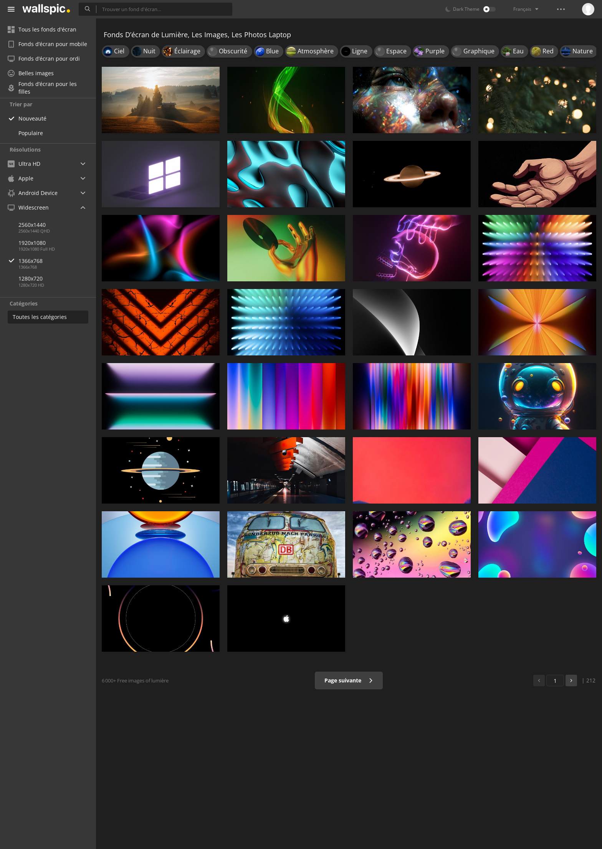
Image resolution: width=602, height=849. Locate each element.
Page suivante (348, 680)
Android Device (33, 193)
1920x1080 (32, 243)
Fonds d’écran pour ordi (44, 58)
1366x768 (57, 261)
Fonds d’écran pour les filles (42, 88)
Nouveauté (32, 118)
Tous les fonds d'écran (42, 29)
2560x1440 (32, 225)
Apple (20, 178)
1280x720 (30, 278)
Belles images (31, 73)
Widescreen (28, 207)
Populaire (30, 133)
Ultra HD (24, 163)
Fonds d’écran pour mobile (47, 44)
